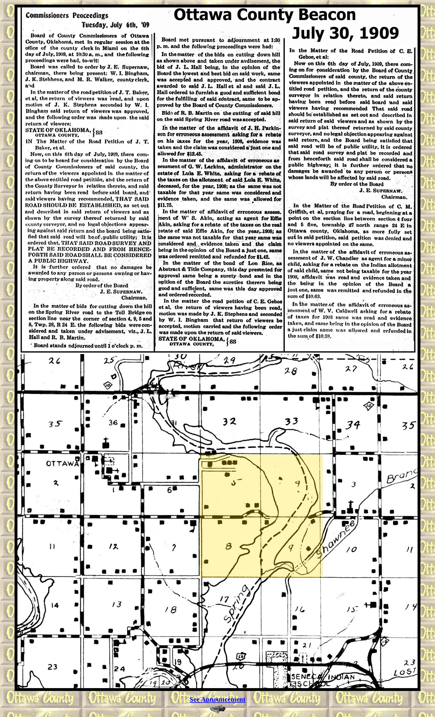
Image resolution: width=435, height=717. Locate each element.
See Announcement (217, 699)
